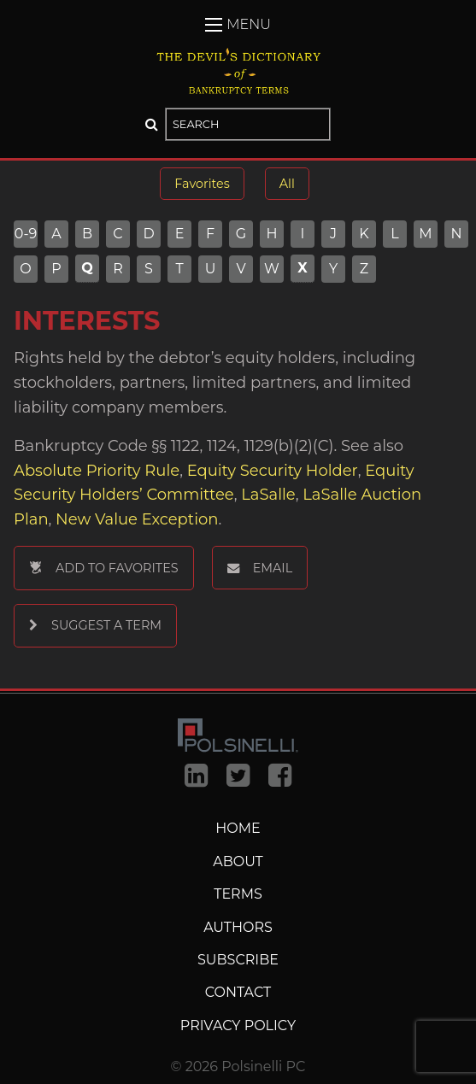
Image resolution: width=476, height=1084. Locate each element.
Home (237, 828)
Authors (238, 927)
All (287, 183)
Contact (238, 992)
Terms (238, 894)
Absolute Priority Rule (96, 470)
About (238, 861)
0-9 (26, 234)
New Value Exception (137, 519)
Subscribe (238, 960)
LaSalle (268, 494)
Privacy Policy (238, 1025)
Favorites (201, 183)
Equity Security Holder (272, 470)
